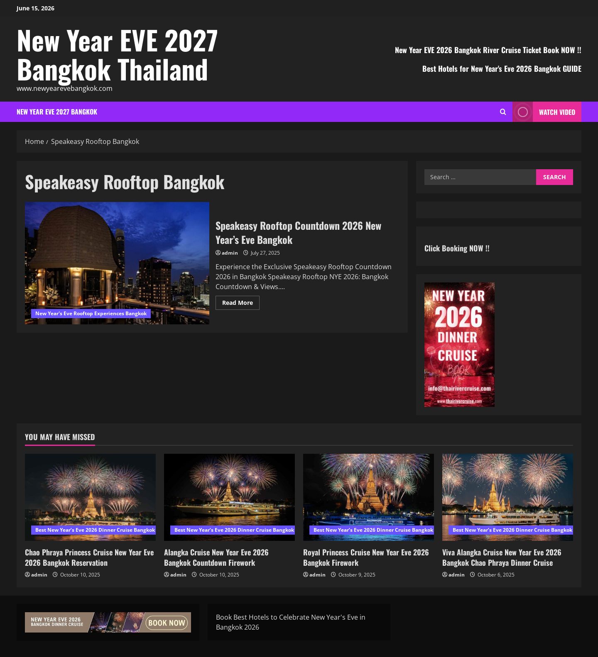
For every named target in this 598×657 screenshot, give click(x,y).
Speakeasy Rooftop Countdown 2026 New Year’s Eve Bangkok (117, 263)
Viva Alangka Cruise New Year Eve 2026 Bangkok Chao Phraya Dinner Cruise (501, 557)
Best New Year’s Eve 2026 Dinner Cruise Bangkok (95, 529)
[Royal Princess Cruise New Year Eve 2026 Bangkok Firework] (368, 497)
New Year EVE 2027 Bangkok (57, 112)
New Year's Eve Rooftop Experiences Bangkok (91, 313)
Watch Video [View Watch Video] (543, 112)
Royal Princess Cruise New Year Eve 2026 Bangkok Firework (366, 557)
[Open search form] (503, 112)
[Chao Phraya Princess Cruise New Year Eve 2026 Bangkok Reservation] (90, 497)
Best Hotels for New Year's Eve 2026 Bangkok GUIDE (501, 68)
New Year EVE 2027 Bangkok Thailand (117, 54)
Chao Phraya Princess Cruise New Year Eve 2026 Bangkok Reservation (89, 557)
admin (230, 252)
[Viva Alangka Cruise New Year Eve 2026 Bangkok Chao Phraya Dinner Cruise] (507, 497)
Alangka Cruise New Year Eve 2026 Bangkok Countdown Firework (216, 557)
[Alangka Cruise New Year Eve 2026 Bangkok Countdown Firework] (229, 497)
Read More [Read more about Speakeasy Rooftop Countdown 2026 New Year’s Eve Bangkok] (241, 304)
